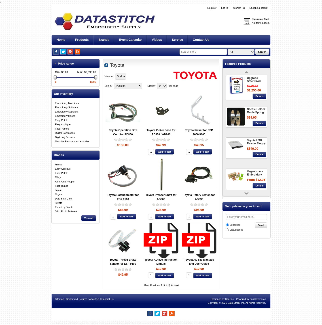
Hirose (58, 164)
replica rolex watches (102, 322)
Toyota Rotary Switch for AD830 (199, 197)
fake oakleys (153, 322)
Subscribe (234, 224)
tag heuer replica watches (177, 322)
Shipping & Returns (76, 299)
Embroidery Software (66, 107)
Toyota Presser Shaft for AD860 (161, 197)
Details (259, 96)
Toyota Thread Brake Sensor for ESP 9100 (123, 262)
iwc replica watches (232, 322)
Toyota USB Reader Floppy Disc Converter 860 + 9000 (256, 142)
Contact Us (107, 299)
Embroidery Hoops (65, 116)
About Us (94, 299)
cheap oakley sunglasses (131, 322)
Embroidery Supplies (66, 111)
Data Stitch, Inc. (63, 198)
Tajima (58, 190)
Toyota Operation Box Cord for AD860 (123, 132)
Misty (58, 177)
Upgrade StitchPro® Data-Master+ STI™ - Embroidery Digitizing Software (255, 79)
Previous (155, 285)
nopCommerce (258, 299)
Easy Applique (63, 124)
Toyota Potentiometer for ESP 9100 (123, 197)
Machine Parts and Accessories (72, 141)
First (146, 285)
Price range (69, 63)
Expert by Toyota (64, 207)
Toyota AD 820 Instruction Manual (160, 262)
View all (88, 218)
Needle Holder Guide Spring (256, 111)
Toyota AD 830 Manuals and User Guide (199, 262)
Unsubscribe (236, 229)
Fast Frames (62, 128)
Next (176, 285)
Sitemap (59, 299)
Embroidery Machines (67, 103)
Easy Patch (61, 120)
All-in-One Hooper (65, 181)
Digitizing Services (65, 137)
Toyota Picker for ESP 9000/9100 (199, 132)
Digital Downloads (65, 133)
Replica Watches (79, 322)
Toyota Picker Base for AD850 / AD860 (160, 132)
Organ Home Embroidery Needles (255, 173)
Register (211, 8)
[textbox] (203, 52)
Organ (58, 194)
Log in (224, 8)
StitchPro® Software (66, 211)
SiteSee (229, 299)
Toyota (58, 203)
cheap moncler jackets (206, 322)
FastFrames (61, 185)
